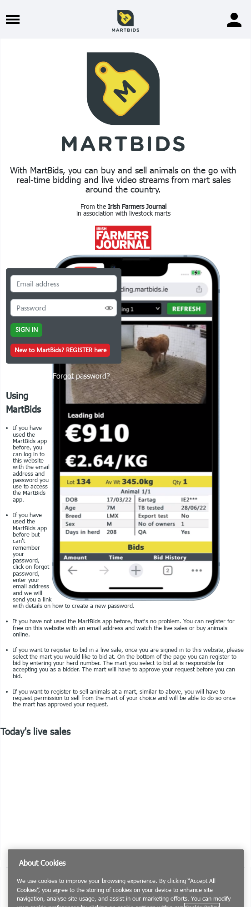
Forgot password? (81, 375)
